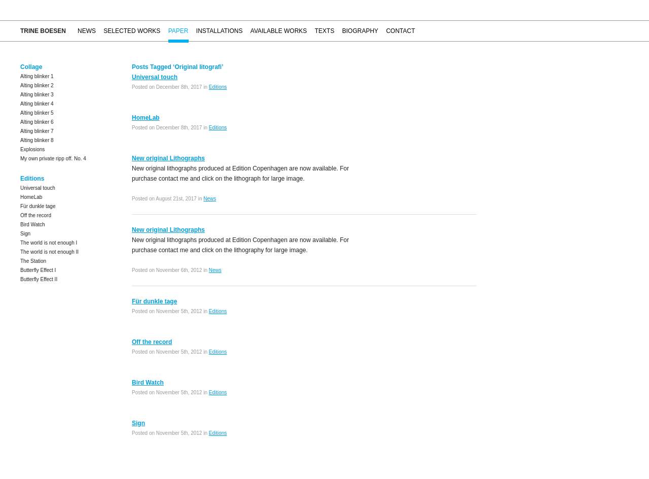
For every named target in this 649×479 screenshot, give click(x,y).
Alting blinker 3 (37, 94)
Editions (218, 87)
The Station (33, 261)
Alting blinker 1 (37, 76)
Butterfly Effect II (38, 279)
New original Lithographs (168, 158)
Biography (360, 31)
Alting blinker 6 (37, 122)
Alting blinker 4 (37, 104)
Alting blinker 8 (37, 140)
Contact (400, 31)
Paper (178, 31)
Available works (278, 31)
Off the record (35, 215)
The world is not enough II (49, 252)
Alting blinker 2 (37, 85)
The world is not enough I (48, 243)
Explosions (32, 149)
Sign (25, 233)
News (87, 31)
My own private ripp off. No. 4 (53, 158)
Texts (325, 31)
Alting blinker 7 (37, 131)
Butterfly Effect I (38, 270)
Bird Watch (32, 224)
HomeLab (31, 197)
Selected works (131, 31)
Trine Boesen (43, 31)
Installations (219, 31)
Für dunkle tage (38, 206)
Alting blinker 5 (37, 113)
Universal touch (37, 188)
